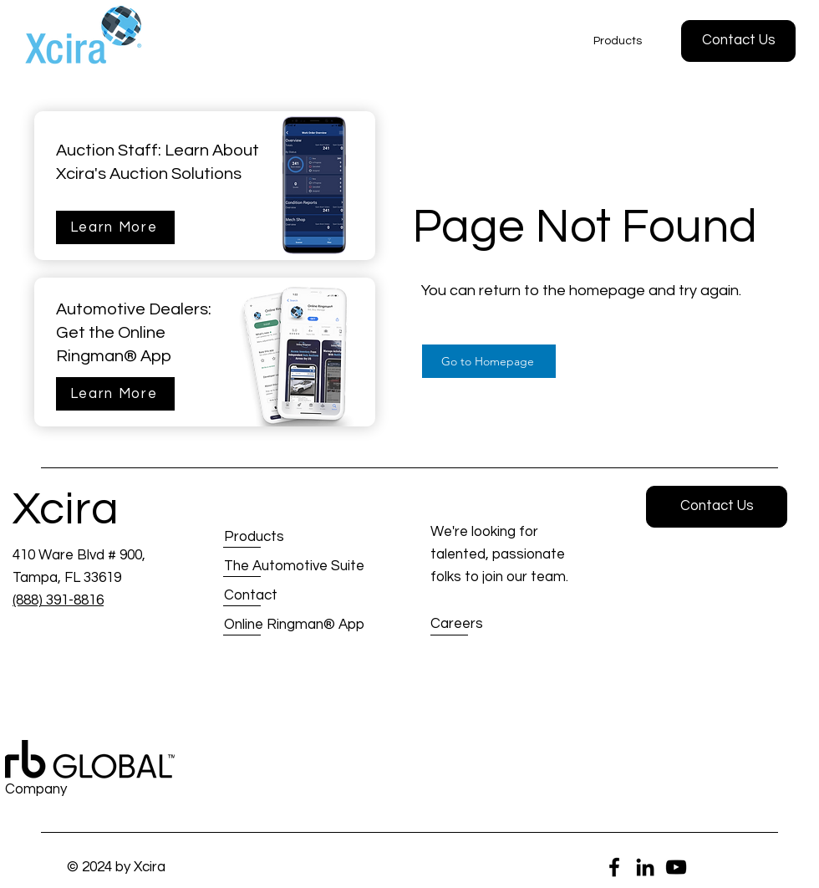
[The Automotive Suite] (294, 566)
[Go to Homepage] (489, 361)
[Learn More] (115, 227)
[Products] (283, 537)
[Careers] (490, 625)
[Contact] (283, 595)
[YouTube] (676, 867)
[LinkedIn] (645, 867)
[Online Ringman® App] (294, 625)
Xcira (66, 509)
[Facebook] (614, 867)
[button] (738, 41)
